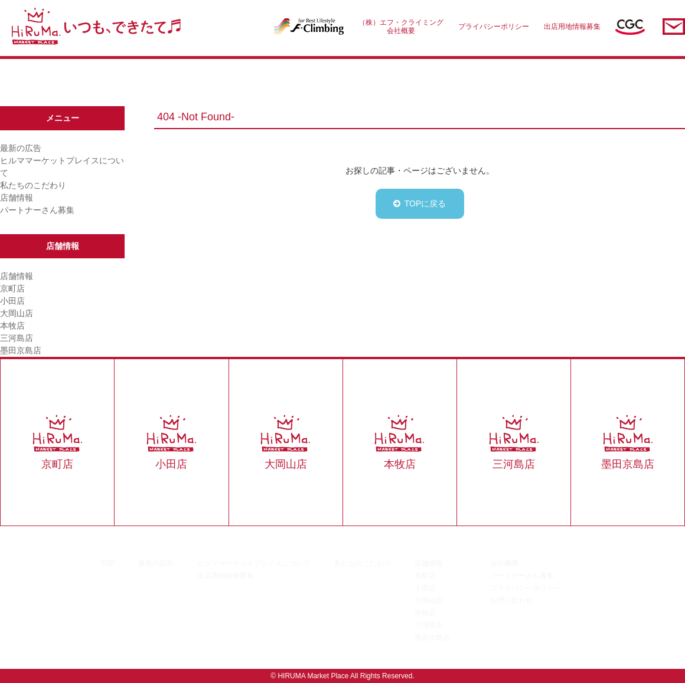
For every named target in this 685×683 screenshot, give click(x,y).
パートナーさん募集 (37, 210)
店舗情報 (16, 197)
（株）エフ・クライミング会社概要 (400, 26)
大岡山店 (16, 313)
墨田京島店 (20, 350)
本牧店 (12, 325)
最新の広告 (20, 148)
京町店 (12, 288)
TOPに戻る (425, 203)
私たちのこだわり (33, 185)
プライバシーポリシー (493, 26)
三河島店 (16, 338)
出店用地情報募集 (572, 26)
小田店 (12, 301)
